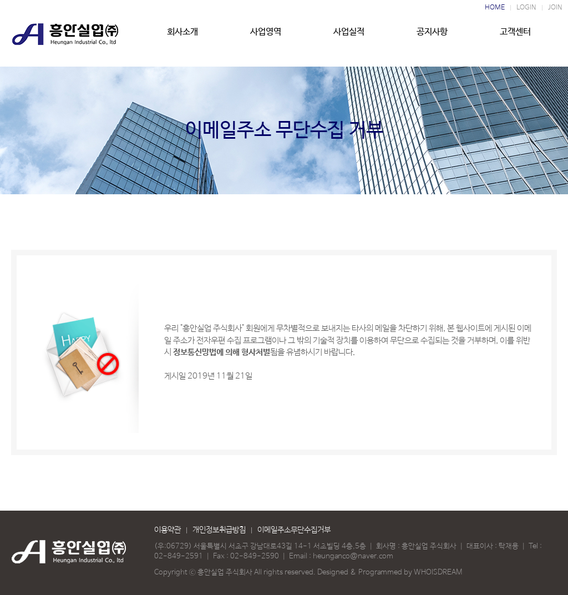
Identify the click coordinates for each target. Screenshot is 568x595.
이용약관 (167, 530)
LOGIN (526, 8)
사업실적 (349, 37)
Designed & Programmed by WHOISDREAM (389, 572)
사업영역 (265, 37)
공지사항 (432, 37)
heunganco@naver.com (353, 556)
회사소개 (182, 37)
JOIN (555, 8)
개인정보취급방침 (219, 530)
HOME (495, 8)
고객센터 (515, 37)
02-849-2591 (178, 556)
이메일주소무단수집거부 (294, 530)
